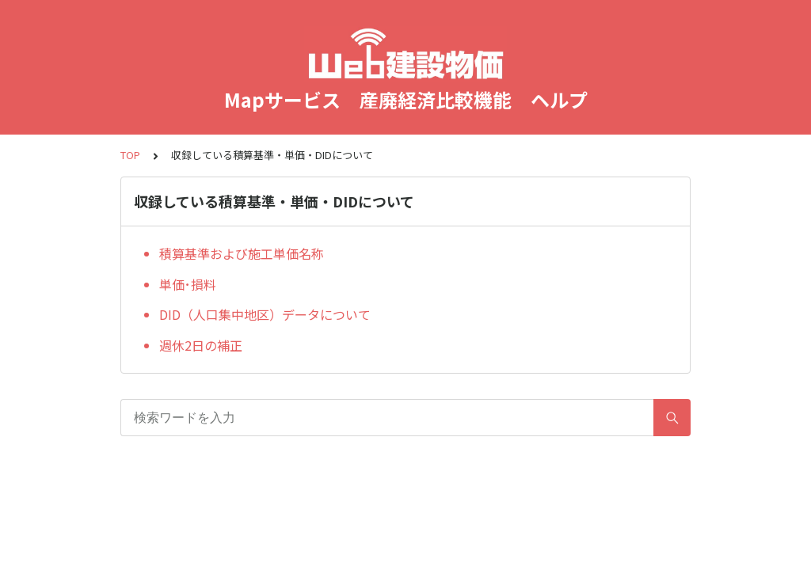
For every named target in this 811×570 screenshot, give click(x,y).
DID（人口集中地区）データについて (265, 314)
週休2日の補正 (200, 345)
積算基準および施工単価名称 (241, 253)
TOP (130, 154)
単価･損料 (187, 284)
